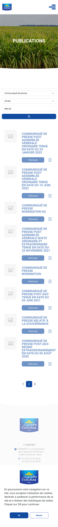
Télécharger (33, 165)
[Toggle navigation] (52, 7)
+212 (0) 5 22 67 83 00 (31, 463)
